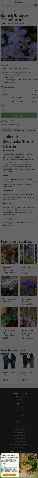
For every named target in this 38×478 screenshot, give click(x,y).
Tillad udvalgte (6, 474)
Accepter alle (17, 474)
